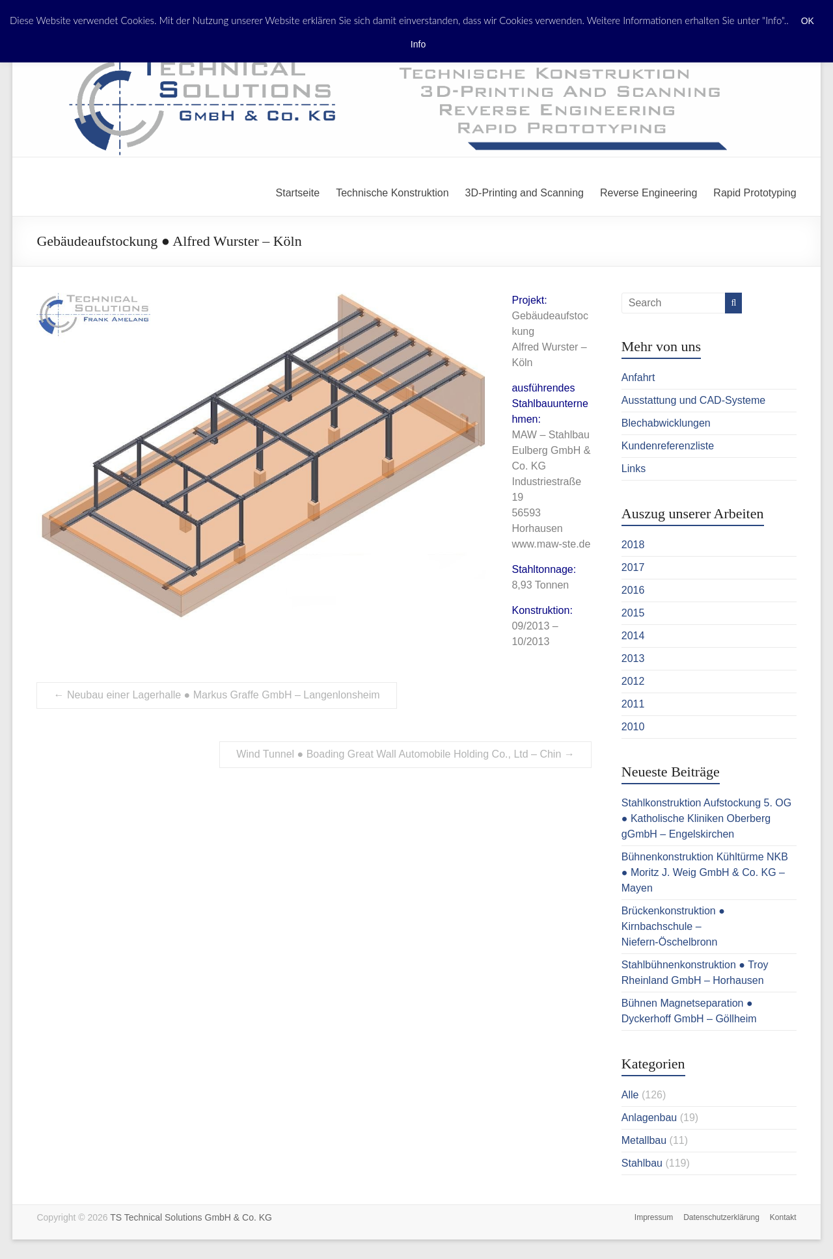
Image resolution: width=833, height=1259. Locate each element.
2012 (633, 681)
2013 (633, 658)
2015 (633, 612)
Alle (630, 1094)
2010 (633, 726)
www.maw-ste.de (551, 544)
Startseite (298, 192)
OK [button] (807, 21)
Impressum (654, 1217)
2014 (633, 635)
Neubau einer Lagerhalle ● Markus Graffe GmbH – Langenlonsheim (216, 694)
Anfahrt (638, 377)
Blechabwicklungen (666, 423)
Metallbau (643, 1140)
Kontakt (783, 1217)
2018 (633, 544)
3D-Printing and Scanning (524, 192)
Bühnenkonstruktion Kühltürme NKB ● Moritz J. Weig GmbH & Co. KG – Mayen (704, 872)
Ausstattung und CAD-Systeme (693, 400)
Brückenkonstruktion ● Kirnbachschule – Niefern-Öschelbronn (673, 926)
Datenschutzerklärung (721, 1217)
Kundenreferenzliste (667, 445)
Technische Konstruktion (392, 192)
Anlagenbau (649, 1117)
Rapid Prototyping (754, 192)
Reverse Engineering (648, 192)
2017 (633, 567)
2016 (633, 590)
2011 (633, 703)
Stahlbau (641, 1163)
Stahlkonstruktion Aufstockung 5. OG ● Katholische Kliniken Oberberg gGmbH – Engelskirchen (706, 818)
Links (633, 468)
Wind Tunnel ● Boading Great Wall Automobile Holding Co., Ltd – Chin (405, 754)
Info (418, 44)
